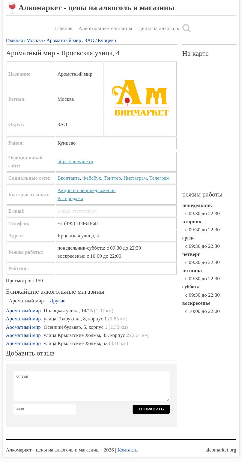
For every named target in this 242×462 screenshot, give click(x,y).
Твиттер (112, 178)
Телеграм (159, 178)
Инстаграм (135, 178)
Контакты (128, 450)
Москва (34, 40)
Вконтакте (69, 178)
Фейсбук (91, 178)
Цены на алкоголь (158, 28)
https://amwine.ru (75, 161)
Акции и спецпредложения (87, 190)
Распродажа (70, 198)
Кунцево (107, 40)
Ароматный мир (63, 40)
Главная (63, 28)
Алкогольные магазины (105, 28)
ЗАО (89, 40)
